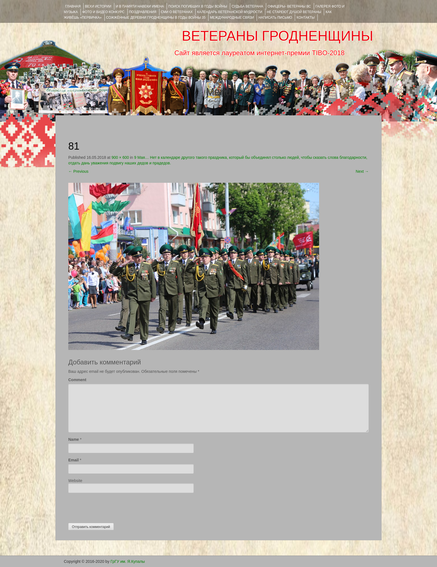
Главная (73, 6)
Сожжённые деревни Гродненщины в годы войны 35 (156, 18)
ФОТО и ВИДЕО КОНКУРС (103, 12)
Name (73, 439)
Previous (78, 171)
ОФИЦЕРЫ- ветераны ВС (289, 6)
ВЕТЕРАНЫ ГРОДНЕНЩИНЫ (277, 36)
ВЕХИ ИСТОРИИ (98, 6)
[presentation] (110, 506)
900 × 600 (120, 157)
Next (362, 171)
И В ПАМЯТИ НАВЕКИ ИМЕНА (140, 6)
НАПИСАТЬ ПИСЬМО (275, 18)
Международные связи (232, 18)
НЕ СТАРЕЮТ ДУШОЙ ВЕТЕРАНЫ (294, 12)
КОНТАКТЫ (306, 18)
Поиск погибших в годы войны (197, 6)
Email (73, 460)
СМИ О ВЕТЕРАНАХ (177, 12)
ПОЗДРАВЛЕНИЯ (142, 12)
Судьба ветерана (247, 6)
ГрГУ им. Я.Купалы (128, 561)
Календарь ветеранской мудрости (229, 12)
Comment (77, 380)
